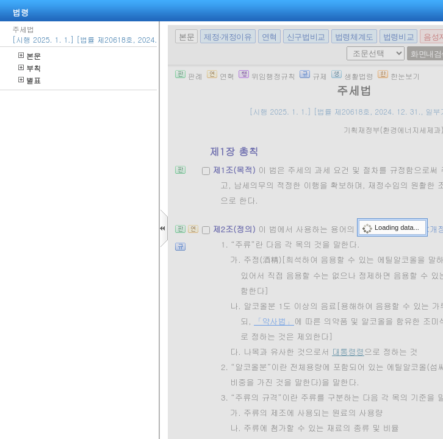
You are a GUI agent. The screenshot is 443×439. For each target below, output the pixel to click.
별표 (29, 80)
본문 (29, 56)
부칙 (29, 68)
